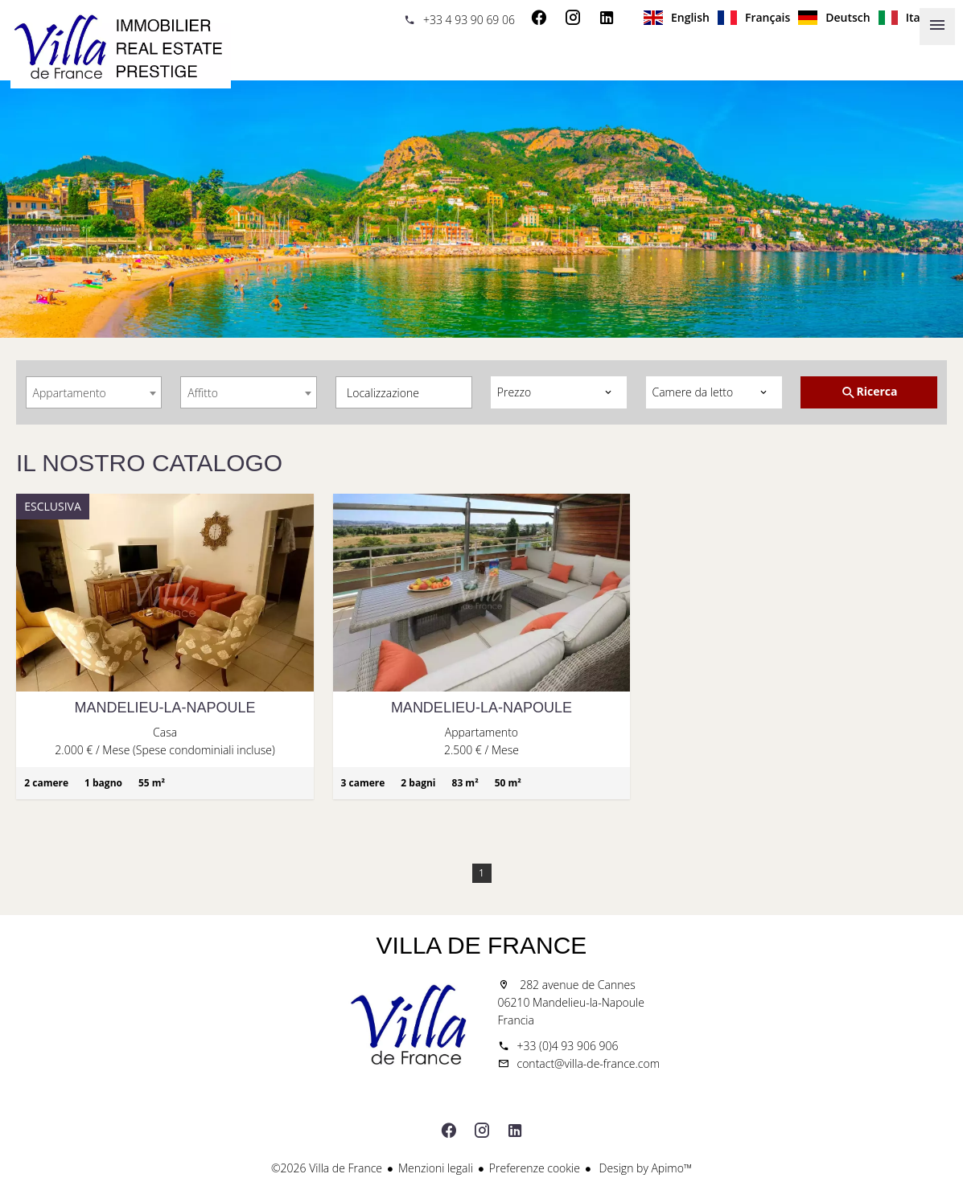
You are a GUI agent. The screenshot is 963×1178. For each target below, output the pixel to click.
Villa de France (482, 945)
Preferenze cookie (534, 1168)
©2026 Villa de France (326, 1168)
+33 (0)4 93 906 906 (568, 1045)
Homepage (120, 48)
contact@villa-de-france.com (589, 1063)
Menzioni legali (435, 1168)
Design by (644, 1168)
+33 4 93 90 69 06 (469, 19)
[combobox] (94, 392)
